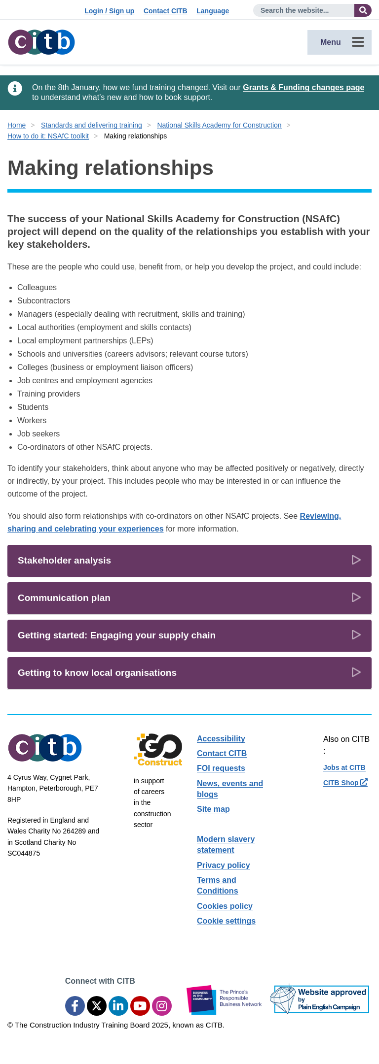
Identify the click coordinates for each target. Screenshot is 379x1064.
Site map (213, 809)
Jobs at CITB (344, 767)
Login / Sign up (109, 11)
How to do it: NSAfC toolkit (48, 136)
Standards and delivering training (91, 125)
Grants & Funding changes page (303, 87)
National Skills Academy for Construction (219, 125)
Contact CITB (166, 11)
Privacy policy (223, 865)
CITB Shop (345, 783)
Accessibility (221, 738)
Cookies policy (225, 906)
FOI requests (221, 768)
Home (16, 125)
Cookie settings (226, 921)
